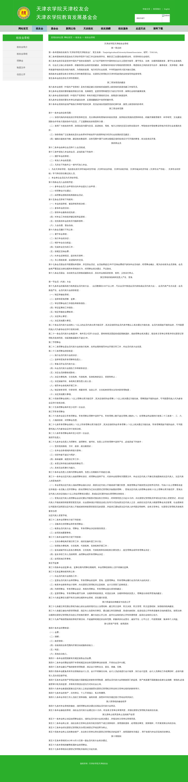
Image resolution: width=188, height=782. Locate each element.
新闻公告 (71, 28)
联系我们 (157, 9)
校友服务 (123, 28)
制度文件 (21, 67)
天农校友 (88, 28)
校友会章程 (22, 54)
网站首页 (23, 28)
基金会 (54, 28)
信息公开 (21, 74)
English (167, 9)
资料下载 (158, 28)
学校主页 (146, 9)
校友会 (39, 28)
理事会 (20, 61)
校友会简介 (22, 47)
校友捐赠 (106, 28)
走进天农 (140, 28)
